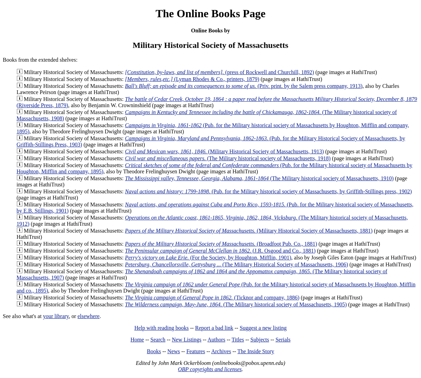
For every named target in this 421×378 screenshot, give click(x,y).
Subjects (259, 340)
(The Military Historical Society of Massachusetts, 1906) (236, 264)
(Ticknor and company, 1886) (212, 297)
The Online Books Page (210, 13)
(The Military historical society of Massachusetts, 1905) (236, 304)
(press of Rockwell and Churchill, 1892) (219, 72)
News (173, 351)
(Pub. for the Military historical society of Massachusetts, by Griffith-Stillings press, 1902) (268, 191)
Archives (221, 351)
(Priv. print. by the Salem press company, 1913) (243, 86)
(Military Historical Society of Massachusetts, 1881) (249, 231)
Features (195, 351)
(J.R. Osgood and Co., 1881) (220, 251)
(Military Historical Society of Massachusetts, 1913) (224, 151)
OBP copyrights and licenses (210, 369)
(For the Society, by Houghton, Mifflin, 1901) (208, 257)
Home (137, 340)
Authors (216, 340)
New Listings (187, 340)
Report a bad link (214, 328)
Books (154, 351)
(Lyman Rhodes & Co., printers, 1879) (192, 79)
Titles (238, 340)
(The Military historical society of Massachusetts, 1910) (259, 178)
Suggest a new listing (263, 328)
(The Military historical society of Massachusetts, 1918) (228, 158)
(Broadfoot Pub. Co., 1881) (221, 244)
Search (158, 340)
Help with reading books (161, 328)
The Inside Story (255, 351)
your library (56, 316)
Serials (283, 340)
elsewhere (89, 316)
